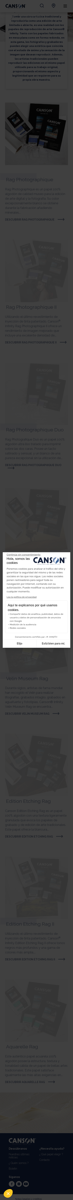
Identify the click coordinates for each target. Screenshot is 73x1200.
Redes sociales (18, 628)
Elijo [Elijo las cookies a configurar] (19, 643)
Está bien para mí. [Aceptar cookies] (53, 643)
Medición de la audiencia (23, 624)
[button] (8, 1193)
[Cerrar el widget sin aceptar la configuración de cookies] (23, 555)
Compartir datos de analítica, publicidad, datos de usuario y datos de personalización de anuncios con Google (36, 617)
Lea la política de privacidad (22, 597)
